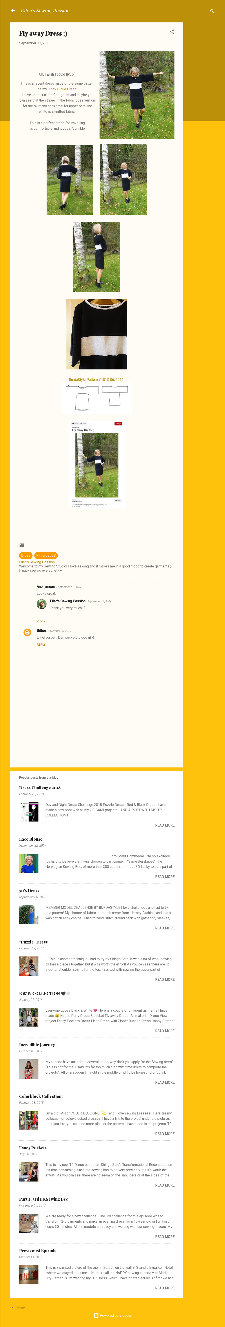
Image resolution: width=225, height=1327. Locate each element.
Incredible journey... (38, 1044)
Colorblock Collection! (41, 1096)
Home (20, 1307)
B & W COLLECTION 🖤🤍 (45, 993)
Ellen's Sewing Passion (45, 10)
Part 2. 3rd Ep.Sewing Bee (43, 1199)
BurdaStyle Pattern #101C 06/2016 (96, 380)
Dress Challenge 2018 (40, 787)
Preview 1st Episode (37, 1250)
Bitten (41, 631)
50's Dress (29, 890)
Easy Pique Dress (62, 89)
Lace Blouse (30, 839)
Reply (41, 621)
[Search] (212, 12)
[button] (171, 32)
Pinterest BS (46, 555)
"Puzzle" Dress (33, 942)
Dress (26, 555)
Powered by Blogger (112, 1315)
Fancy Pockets (33, 1147)
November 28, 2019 (59, 631)
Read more (164, 825)
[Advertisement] (201, 88)
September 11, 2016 (68, 587)
